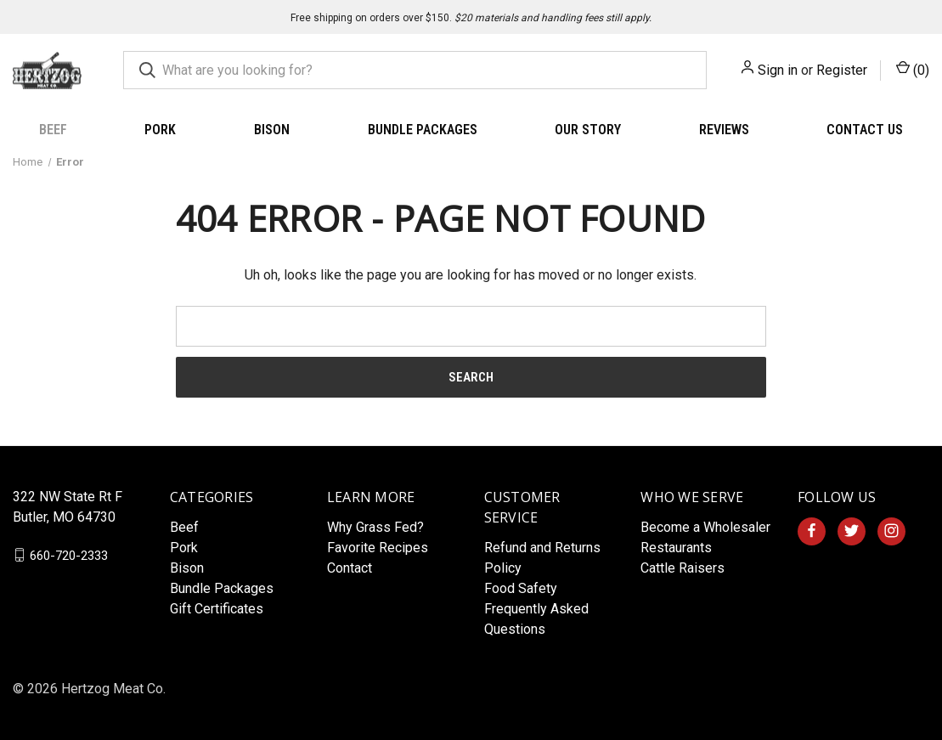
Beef (53, 129)
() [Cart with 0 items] (912, 69)
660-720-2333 (69, 554)
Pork (160, 129)
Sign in (778, 70)
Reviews (724, 129)
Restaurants (676, 547)
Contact (349, 568)
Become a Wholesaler (705, 527)
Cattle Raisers (682, 568)
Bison (272, 129)
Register (841, 70)
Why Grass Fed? (375, 527)
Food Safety (520, 588)
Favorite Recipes (377, 547)
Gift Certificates (216, 609)
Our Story (588, 129)
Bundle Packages (422, 129)
